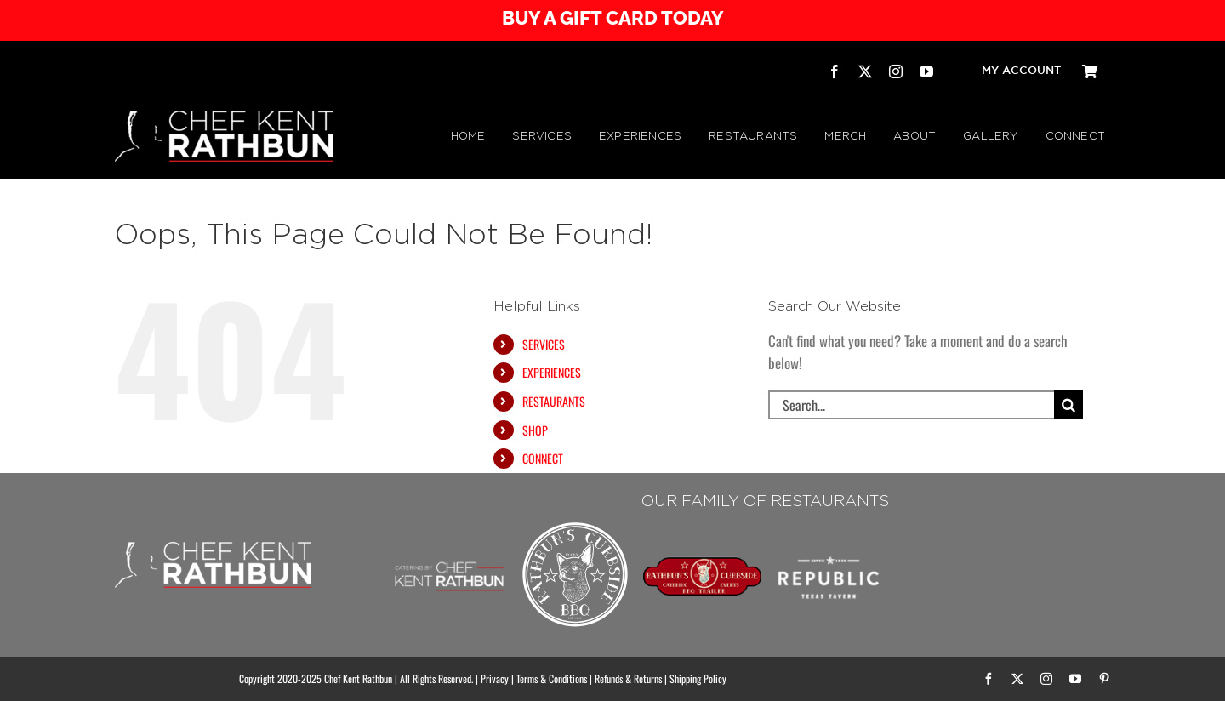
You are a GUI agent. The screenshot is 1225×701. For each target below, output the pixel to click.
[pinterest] (1104, 679)
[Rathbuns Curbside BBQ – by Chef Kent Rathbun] (575, 524)
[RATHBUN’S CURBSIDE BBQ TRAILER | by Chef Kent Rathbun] (702, 563)
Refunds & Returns (628, 678)
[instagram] (896, 71)
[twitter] (865, 71)
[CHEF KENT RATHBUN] (224, 117)
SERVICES (543, 344)
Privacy (495, 678)
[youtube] (926, 71)
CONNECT (542, 458)
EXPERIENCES (551, 372)
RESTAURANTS (553, 401)
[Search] (1068, 404)
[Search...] (911, 404)
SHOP (535, 430)
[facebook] (834, 71)
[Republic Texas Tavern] (829, 524)
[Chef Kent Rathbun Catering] (449, 542)
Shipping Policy (697, 678)
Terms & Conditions (551, 678)
